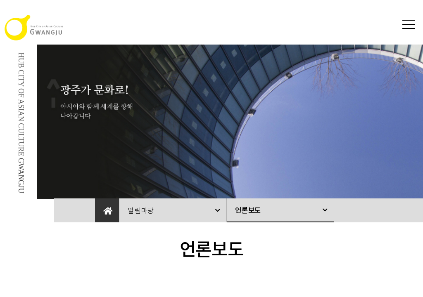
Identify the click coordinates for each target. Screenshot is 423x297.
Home (107, 210)
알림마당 (141, 210)
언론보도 (248, 210)
